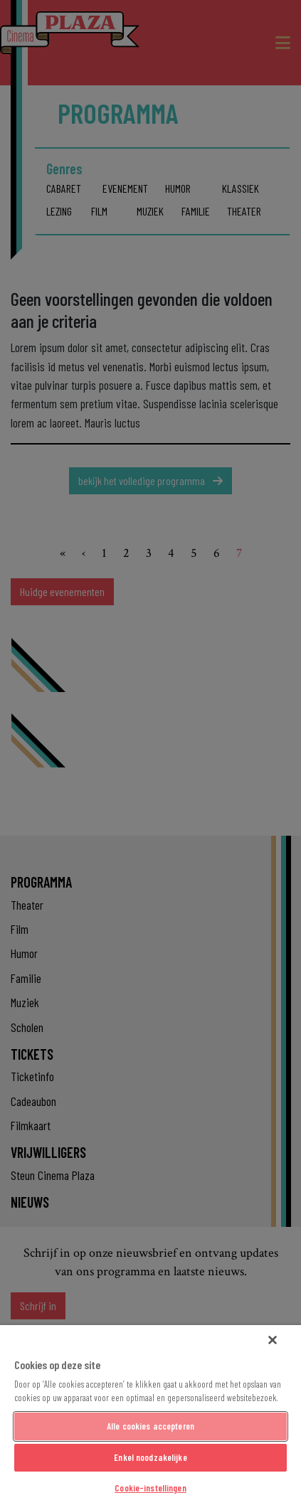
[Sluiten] (272, 1340)
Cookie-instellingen (150, 1488)
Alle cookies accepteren (150, 1426)
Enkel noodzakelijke (150, 1457)
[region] (150, 1415)
